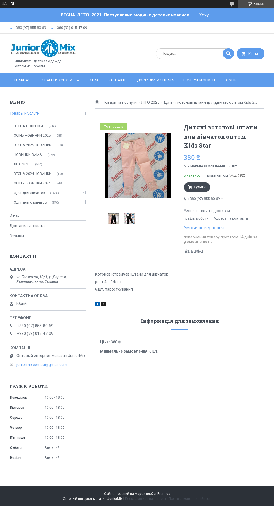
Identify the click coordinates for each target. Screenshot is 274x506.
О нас (94, 80)
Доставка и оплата (155, 80)
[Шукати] (228, 53)
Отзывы (232, 80)
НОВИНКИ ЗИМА (28, 155)
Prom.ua (163, 494)
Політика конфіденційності (190, 499)
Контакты (118, 80)
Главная (22, 80)
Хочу (204, 15)
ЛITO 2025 (150, 102)
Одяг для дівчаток (29, 193)
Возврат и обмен (199, 80)
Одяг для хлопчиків (30, 202)
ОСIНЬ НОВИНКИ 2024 (32, 183)
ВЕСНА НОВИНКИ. (29, 126)
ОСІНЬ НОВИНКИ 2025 (32, 135)
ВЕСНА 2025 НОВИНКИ (33, 145)
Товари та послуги (120, 102)
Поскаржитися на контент (145, 499)
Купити (200, 187)
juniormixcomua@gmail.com (41, 364)
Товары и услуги (56, 80)
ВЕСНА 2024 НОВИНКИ (33, 174)
